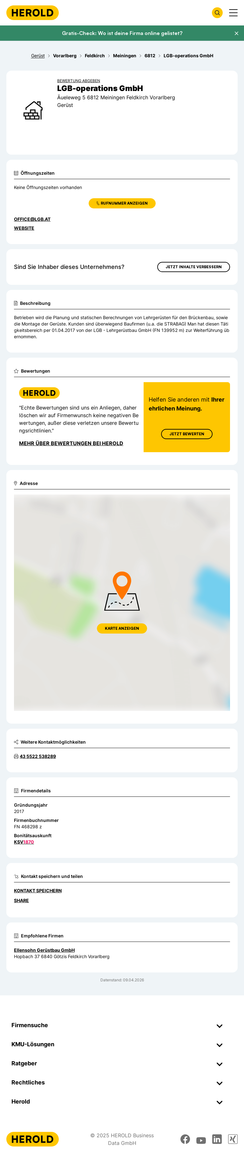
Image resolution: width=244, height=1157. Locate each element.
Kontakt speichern (38, 890)
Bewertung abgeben (78, 80)
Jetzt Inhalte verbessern (194, 266)
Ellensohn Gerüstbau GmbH (44, 950)
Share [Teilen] (21, 900)
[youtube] (201, 1139)
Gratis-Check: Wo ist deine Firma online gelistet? (122, 33)
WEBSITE (24, 228)
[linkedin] (217, 1139)
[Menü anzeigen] (233, 12)
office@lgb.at (32, 219)
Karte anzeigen (122, 628)
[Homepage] (32, 12)
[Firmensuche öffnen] (217, 12)
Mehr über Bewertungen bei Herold (71, 443)
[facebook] (185, 1139)
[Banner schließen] (236, 33)
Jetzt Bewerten (186, 433)
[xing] (233, 1139)
